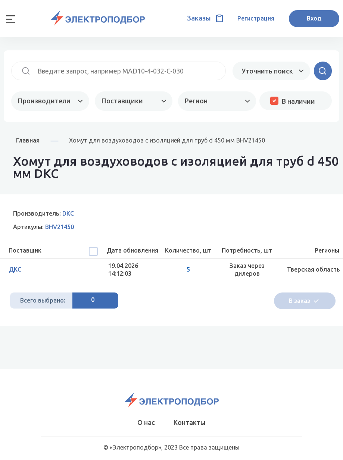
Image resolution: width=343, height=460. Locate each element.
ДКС (15, 269)
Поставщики (122, 100)
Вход (314, 18)
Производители (44, 100)
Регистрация (255, 18)
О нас (146, 422)
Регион (196, 100)
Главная (28, 140)
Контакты (190, 422)
